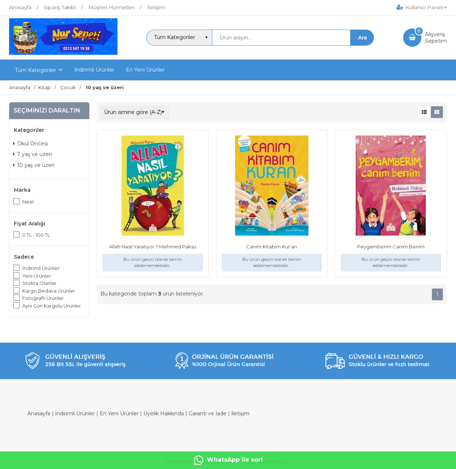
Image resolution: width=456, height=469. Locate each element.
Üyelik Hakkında (163, 413)
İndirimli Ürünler (40, 268)
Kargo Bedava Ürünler (48, 291)
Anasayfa (38, 413)
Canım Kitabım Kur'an (271, 246)
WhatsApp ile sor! (228, 460)
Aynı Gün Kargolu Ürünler (51, 306)
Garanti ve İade (208, 413)
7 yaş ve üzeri (32, 154)
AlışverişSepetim (436, 37)
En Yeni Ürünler (119, 413)
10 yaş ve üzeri (33, 165)
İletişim (240, 413)
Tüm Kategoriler (35, 70)
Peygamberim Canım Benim (391, 246)
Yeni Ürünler (36, 276)
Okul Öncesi (30, 143)
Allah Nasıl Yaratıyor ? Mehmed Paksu (152, 246)
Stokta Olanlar (39, 283)
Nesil (28, 202)
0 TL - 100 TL (36, 235)
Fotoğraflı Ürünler (43, 298)
